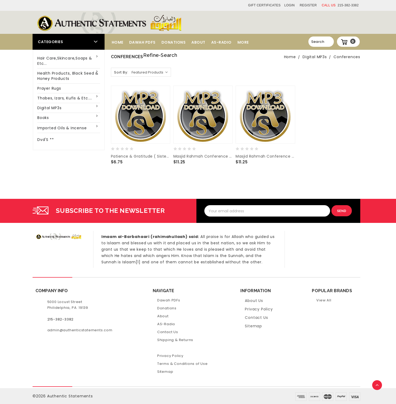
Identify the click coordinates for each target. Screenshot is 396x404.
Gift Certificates (264, 5)
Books (43, 117)
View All (323, 300)
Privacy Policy (170, 355)
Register (308, 5)
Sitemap (165, 371)
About (198, 42)
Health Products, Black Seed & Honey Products (67, 76)
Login (289, 5)
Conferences (347, 56)
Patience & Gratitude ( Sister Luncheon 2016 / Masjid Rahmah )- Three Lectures (140, 156)
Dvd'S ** (45, 139)
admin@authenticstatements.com (79, 330)
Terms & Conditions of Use (182, 363)
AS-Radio (221, 42)
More (243, 42)
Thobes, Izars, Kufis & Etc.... (64, 98)
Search (317, 41)
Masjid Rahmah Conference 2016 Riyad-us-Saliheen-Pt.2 (203, 156)
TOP (377, 385)
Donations (173, 42)
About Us (254, 300)
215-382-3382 (340, 5)
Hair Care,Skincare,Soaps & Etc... (64, 61)
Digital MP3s (49, 108)
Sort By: (121, 72)
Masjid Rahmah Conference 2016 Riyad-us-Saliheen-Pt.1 (265, 156)
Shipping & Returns (175, 339)
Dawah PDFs (142, 42)
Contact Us (167, 331)
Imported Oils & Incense (62, 128)
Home (117, 42)
